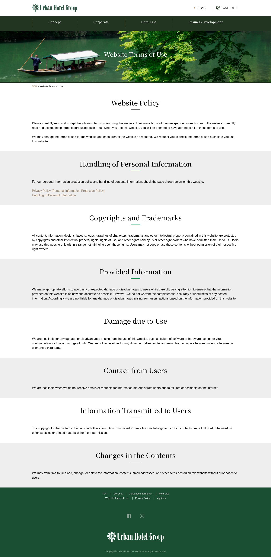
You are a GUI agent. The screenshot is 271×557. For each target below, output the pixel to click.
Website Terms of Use (117, 498)
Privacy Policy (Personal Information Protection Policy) (68, 190)
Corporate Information (140, 493)
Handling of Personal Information (54, 195)
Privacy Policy (142, 498)
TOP (34, 86)
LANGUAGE (229, 8)
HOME (201, 8)
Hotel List (164, 493)
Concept (118, 493)
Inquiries (161, 498)
